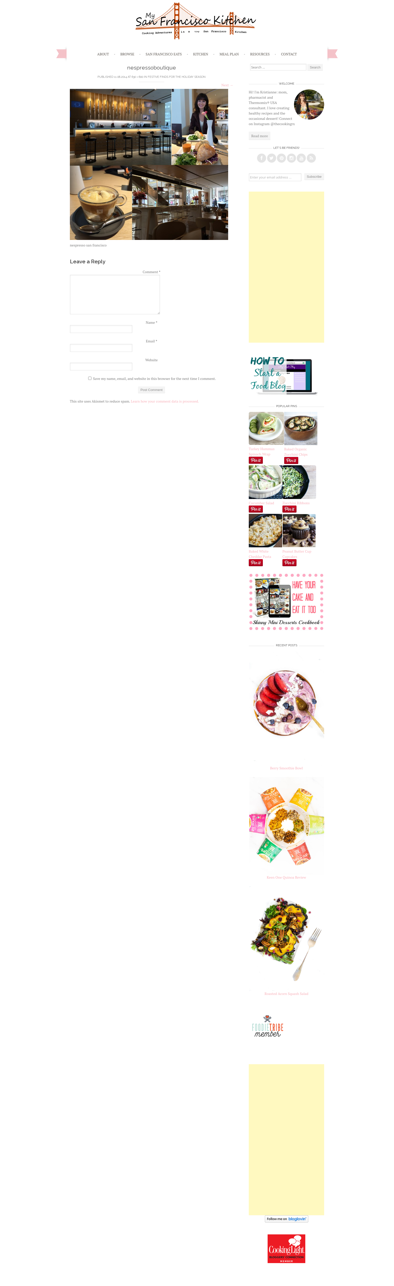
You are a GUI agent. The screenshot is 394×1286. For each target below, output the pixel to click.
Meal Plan (229, 54)
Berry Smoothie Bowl (286, 768)
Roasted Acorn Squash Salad (286, 993)
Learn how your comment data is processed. (165, 401)
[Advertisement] (286, 267)
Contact (289, 54)
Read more (259, 135)
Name (151, 322)
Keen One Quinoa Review (286, 877)
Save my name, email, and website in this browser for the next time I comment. (154, 378)
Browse (127, 54)
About (103, 54)
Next (227, 85)
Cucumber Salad (261, 503)
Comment (152, 271)
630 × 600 (137, 77)
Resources (260, 54)
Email (151, 341)
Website (151, 360)
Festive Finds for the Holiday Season (177, 77)
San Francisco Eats (164, 54)
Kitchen (200, 54)
